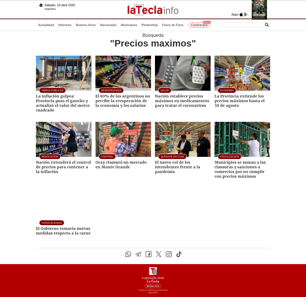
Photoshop (149, 25)
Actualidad (46, 25)
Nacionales (108, 25)
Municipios (129, 25)
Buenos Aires (86, 25)
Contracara (200, 24)
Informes (65, 25)
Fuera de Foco (172, 25)
